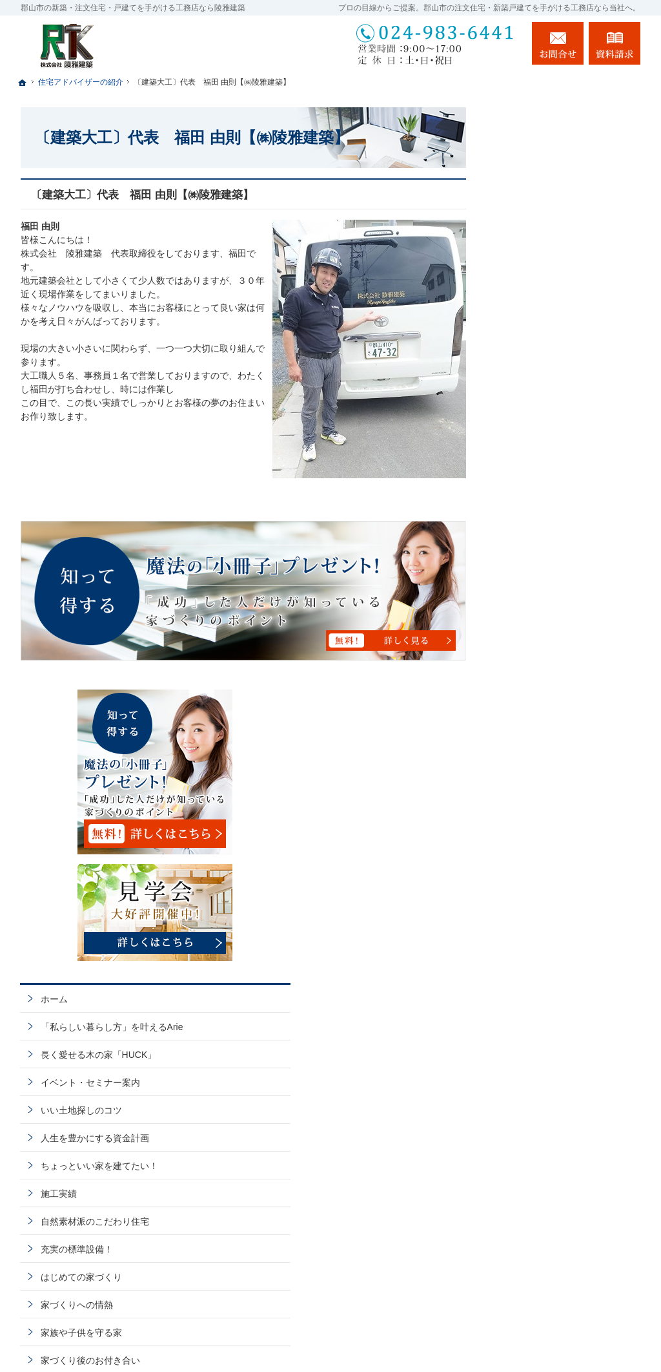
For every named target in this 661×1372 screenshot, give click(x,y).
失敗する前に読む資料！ (555, 901)
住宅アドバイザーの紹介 (555, 873)
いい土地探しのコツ (546, 539)
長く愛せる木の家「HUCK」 (564, 484)
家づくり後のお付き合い (555, 790)
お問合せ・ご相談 (542, 928)
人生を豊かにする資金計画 (560, 567)
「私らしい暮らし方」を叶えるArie (569, 450)
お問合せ (558, 43)
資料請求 (614, 43)
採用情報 (524, 845)
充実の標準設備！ (542, 678)
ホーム (519, 417)
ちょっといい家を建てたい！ (565, 595)
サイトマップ (533, 1012)
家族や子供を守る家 (546, 762)
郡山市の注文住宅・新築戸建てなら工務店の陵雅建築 (478, 1337)
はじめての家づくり (546, 706)
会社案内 (524, 817)
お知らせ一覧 (533, 956)
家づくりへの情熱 (542, 734)
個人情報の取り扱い (546, 984)
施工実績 (524, 623)
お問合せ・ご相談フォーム (562, 1285)
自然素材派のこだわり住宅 (560, 651)
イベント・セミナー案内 (555, 512)
